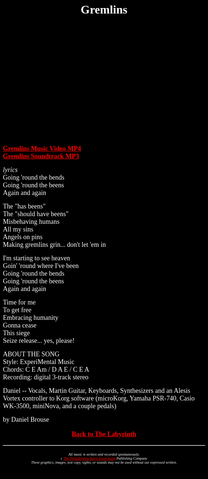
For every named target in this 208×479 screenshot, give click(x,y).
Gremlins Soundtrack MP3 (41, 156)
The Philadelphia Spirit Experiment (89, 458)
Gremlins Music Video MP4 (42, 148)
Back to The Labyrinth (104, 434)
